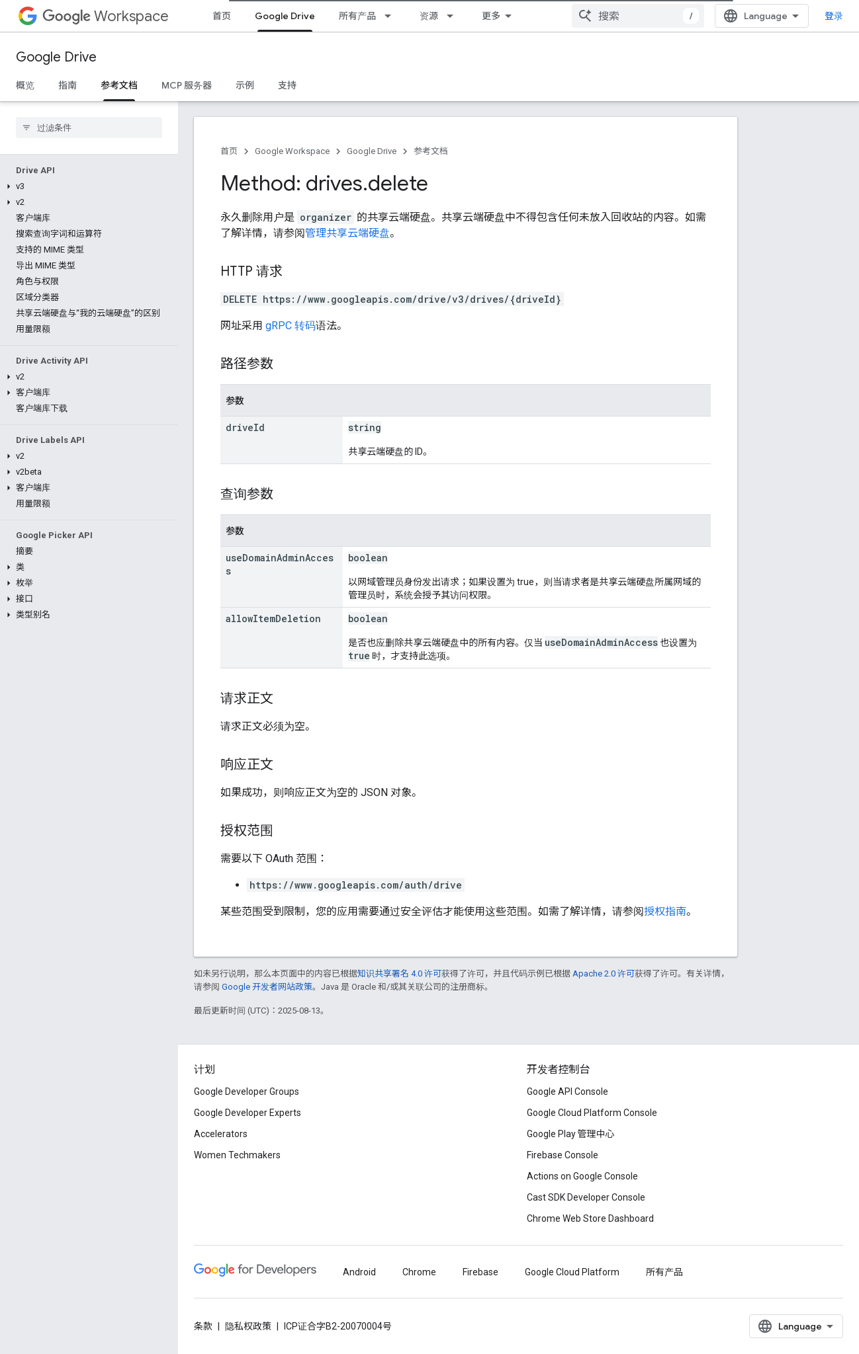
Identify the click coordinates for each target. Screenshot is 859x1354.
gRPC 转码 (290, 325)
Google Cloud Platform (572, 1272)
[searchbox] (89, 127)
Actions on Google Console (582, 1176)
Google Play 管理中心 (571, 1134)
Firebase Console (562, 1155)
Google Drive (56, 57)
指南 (67, 85)
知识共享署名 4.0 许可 (399, 973)
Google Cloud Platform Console (592, 1112)
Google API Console (567, 1091)
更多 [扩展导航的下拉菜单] (491, 16)
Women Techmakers (237, 1155)
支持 (287, 85)
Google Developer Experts (247, 1112)
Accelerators (221, 1134)
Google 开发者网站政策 (267, 987)
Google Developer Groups (246, 1091)
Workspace (105, 16)
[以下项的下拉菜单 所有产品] (392, 16)
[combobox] (638, 16)
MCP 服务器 (186, 85)
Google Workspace (292, 151)
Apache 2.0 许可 (603, 973)
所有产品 (357, 16)
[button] (86, 186)
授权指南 (665, 911)
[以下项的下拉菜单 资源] (454, 16)
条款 (203, 1326)
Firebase (480, 1272)
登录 (834, 16)
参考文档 (431, 151)
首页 (221, 16)
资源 (429, 16)
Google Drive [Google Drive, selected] (285, 16)
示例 (245, 85)
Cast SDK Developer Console (586, 1197)
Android (359, 1272)
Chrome (419, 1272)
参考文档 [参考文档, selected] (119, 85)
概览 (25, 85)
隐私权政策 (248, 1326)
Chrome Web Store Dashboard (590, 1218)
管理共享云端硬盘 (347, 233)
